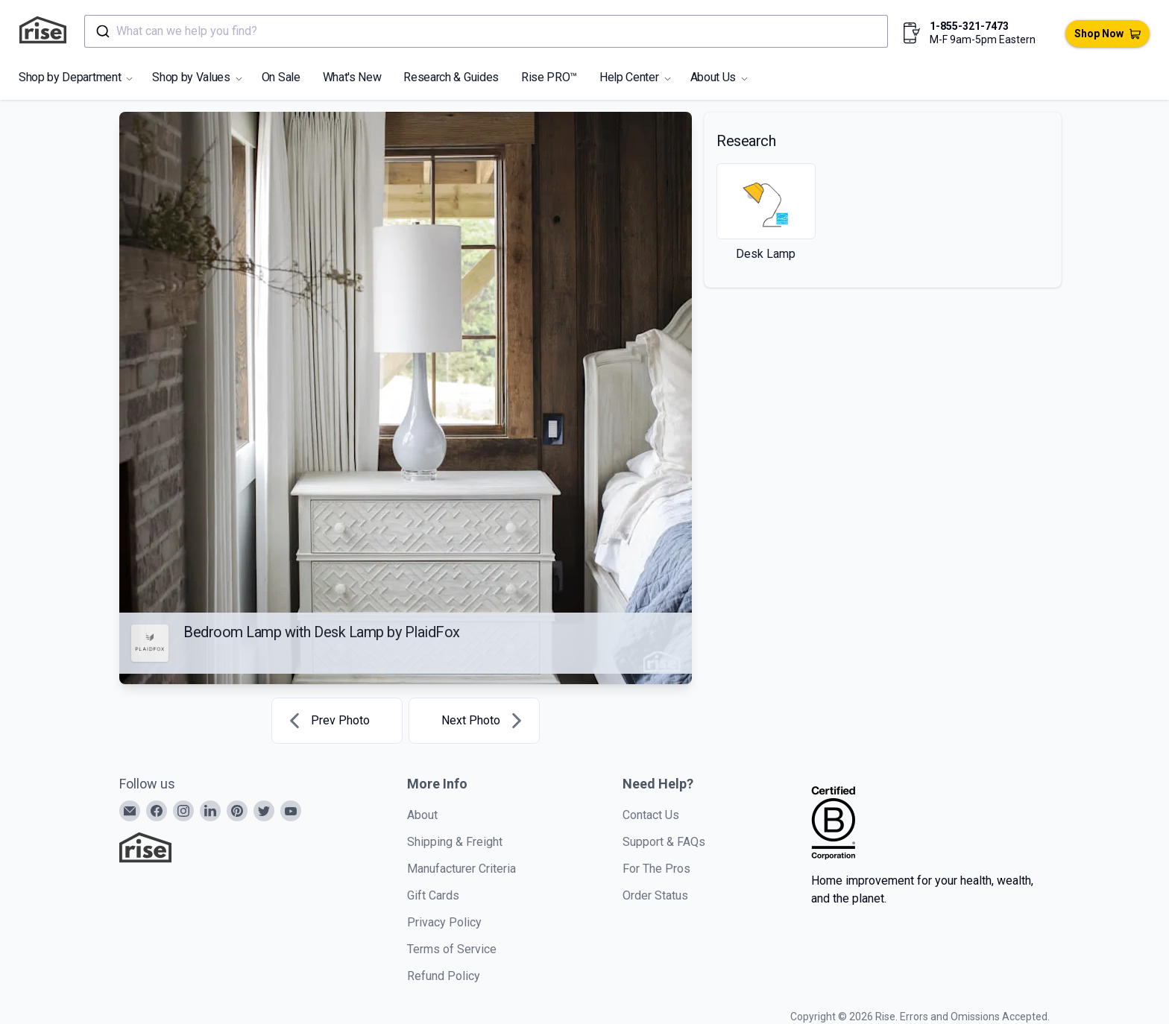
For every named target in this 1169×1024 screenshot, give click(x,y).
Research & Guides (451, 77)
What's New (352, 77)
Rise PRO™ (549, 77)
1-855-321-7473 (969, 26)
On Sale (281, 77)
